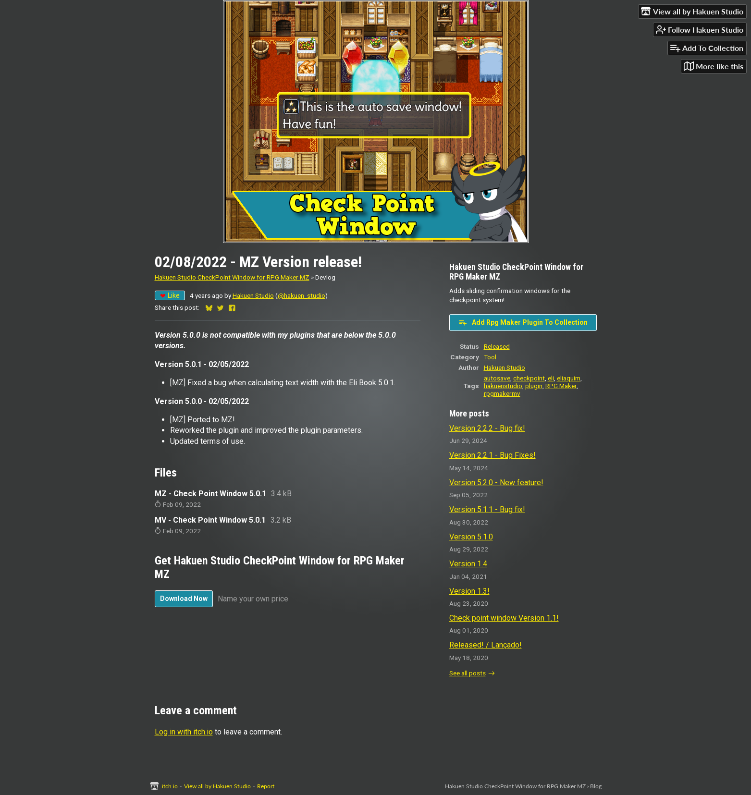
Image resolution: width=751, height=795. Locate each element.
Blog (596, 786)
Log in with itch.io (184, 731)
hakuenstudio (503, 386)
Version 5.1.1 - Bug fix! (487, 509)
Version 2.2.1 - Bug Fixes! (492, 455)
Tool (490, 357)
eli (551, 378)
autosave (497, 378)
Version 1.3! (469, 591)
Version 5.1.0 (471, 536)
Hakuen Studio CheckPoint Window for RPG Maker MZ (232, 277)
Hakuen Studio (253, 295)
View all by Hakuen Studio (217, 786)
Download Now (184, 598)
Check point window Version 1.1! (504, 618)
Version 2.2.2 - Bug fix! (487, 428)
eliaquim (568, 378)
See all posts (467, 673)
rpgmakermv (502, 393)
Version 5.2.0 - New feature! (496, 482)
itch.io (170, 786)
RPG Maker (561, 386)
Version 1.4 (468, 563)
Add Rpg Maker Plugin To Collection (523, 322)
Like (170, 295)
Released (497, 346)
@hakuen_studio (301, 295)
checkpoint (529, 378)
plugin (533, 386)
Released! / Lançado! (485, 644)
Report (265, 786)
